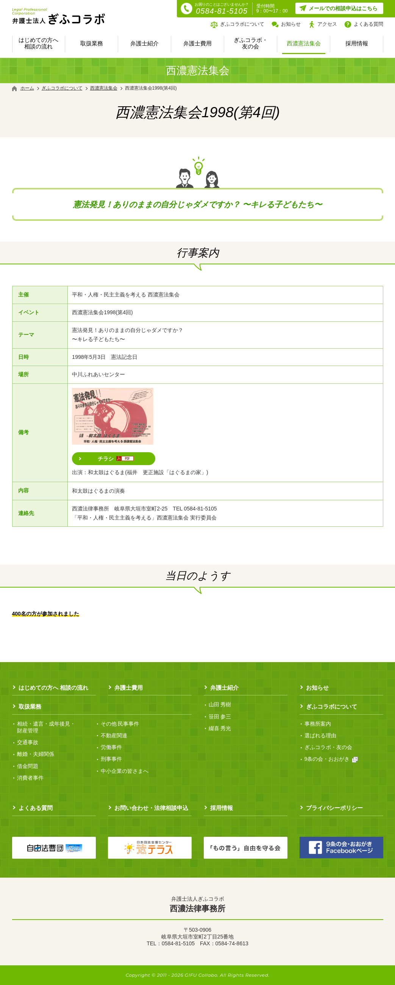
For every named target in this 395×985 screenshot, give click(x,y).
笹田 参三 (220, 717)
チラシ (116, 459)
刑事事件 (111, 759)
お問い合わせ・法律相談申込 (151, 808)
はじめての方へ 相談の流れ (38, 43)
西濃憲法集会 (304, 43)
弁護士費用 (197, 43)
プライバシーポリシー (334, 808)
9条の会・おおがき (331, 759)
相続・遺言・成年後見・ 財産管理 (46, 727)
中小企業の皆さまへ (124, 771)
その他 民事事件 (120, 724)
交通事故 (27, 742)
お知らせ (291, 24)
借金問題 (27, 766)
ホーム (27, 88)
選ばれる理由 (320, 735)
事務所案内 (317, 724)
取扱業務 (91, 43)
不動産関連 (114, 735)
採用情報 (356, 43)
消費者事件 (30, 778)
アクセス (327, 24)
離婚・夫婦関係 (35, 754)
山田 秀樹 (220, 704)
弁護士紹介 (144, 43)
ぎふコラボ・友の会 (251, 43)
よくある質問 (368, 24)
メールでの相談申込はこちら (343, 8)
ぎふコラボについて (242, 24)
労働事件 (111, 747)
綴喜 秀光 (220, 728)
